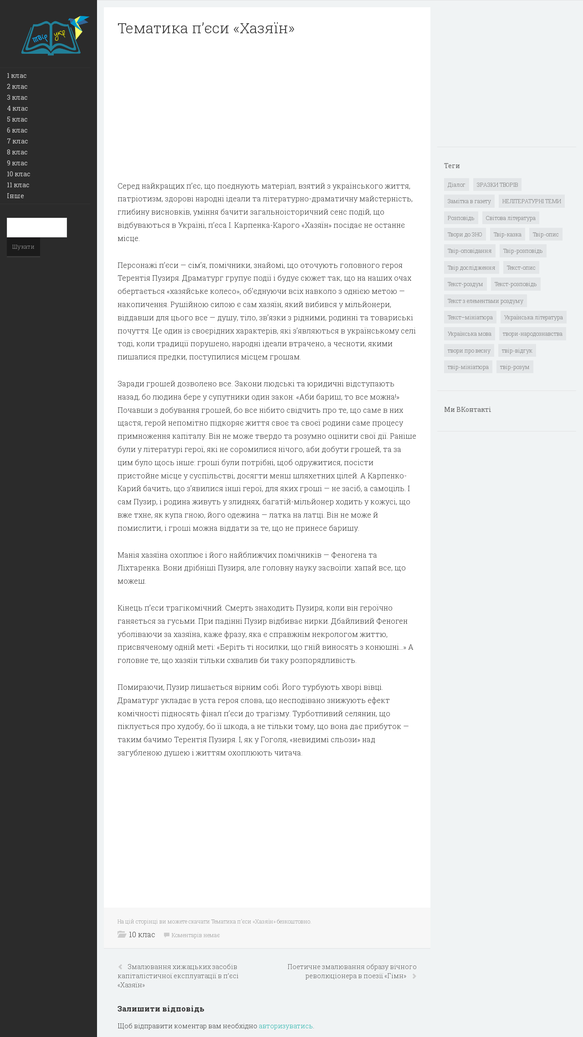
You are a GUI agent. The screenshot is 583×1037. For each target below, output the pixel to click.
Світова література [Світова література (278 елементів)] (511, 217)
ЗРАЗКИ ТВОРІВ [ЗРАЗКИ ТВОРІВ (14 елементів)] (497, 184)
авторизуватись (286, 1026)
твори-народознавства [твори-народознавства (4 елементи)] (533, 333)
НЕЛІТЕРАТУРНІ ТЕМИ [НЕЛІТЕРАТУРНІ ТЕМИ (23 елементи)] (531, 201)
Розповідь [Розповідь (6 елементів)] (461, 217)
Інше (15, 195)
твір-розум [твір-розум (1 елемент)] (515, 366)
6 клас (17, 130)
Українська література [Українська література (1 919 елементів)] (533, 317)
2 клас (17, 86)
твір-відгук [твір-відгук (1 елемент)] (517, 350)
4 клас (17, 108)
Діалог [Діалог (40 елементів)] (456, 184)
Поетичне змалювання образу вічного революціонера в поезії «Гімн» (352, 971)
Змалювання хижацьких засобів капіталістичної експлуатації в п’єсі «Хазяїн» (178, 975)
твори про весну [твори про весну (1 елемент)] (469, 350)
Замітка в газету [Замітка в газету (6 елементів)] (469, 201)
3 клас (17, 97)
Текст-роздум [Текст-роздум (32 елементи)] (465, 283)
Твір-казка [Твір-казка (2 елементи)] (508, 234)
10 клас (18, 173)
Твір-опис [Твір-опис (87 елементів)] (546, 234)
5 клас (17, 119)
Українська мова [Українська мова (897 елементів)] (469, 333)
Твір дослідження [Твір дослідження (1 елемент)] (472, 267)
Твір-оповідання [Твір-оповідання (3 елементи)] (470, 250)
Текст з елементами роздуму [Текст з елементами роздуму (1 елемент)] (485, 300)
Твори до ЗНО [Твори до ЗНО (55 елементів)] (465, 234)
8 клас (17, 152)
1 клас (16, 75)
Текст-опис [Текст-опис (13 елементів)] (521, 267)
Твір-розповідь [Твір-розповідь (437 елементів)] (523, 250)
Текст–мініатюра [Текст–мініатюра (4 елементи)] (470, 317)
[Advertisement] (267, 108)
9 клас (17, 163)
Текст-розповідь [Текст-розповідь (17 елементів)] (516, 283)
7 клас (17, 141)
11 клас (18, 184)
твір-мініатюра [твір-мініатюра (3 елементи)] (468, 366)
